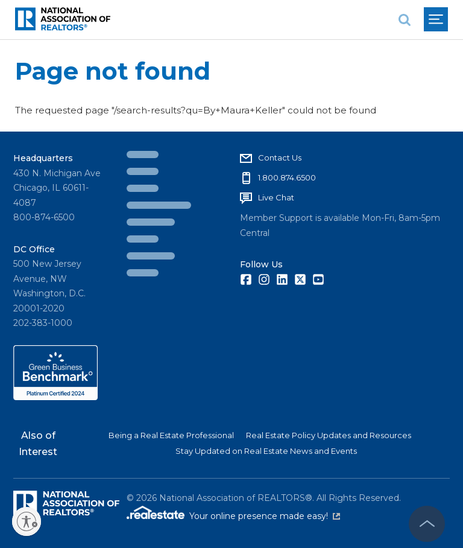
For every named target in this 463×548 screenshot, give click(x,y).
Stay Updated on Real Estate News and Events (266, 451)
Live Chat (276, 197)
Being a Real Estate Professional (171, 435)
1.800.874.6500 (287, 177)
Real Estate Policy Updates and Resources (328, 435)
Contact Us (279, 157)
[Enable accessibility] (26, 521)
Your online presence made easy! (264, 516)
